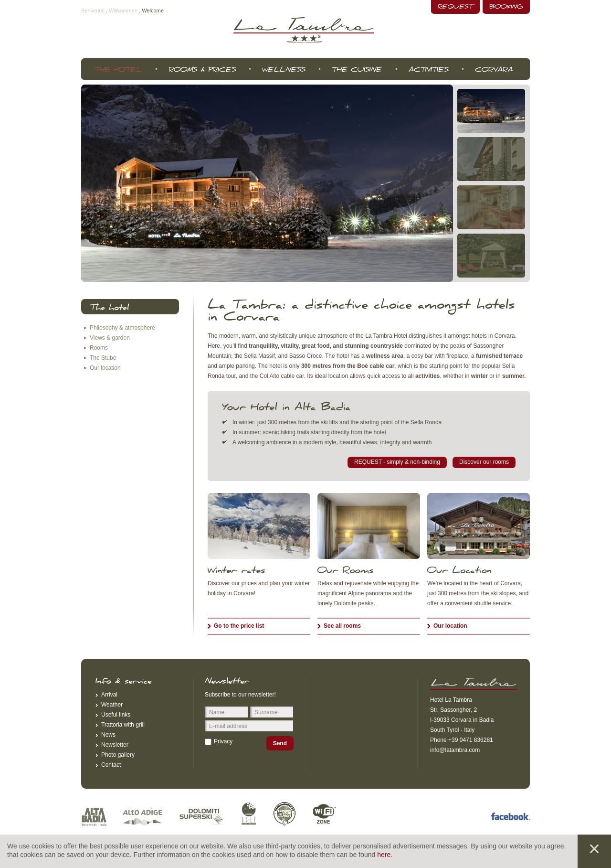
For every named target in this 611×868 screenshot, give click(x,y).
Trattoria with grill (123, 724)
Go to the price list (239, 625)
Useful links (115, 714)
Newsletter (114, 744)
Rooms (99, 347)
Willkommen (123, 10)
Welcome (153, 10)
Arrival (109, 694)
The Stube (103, 357)
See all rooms (342, 625)
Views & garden (110, 337)
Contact (111, 764)
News (108, 734)
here (383, 854)
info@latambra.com (455, 750)
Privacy (223, 741)
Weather (112, 704)
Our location (450, 625)
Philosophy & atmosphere (122, 327)
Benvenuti (93, 10)
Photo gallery (118, 754)
